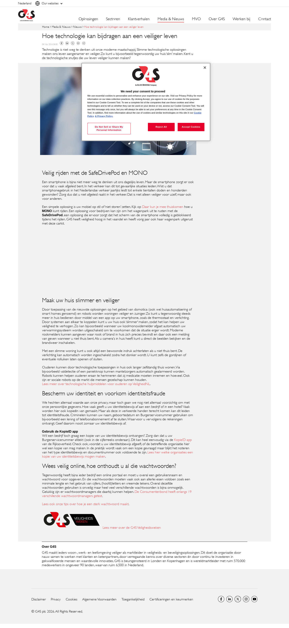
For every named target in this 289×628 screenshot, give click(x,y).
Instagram (246, 599)
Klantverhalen (139, 19)
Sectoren (113, 19)
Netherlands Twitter (238, 599)
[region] (145, 102)
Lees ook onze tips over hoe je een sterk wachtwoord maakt (85, 504)
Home (45, 26)
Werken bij (241, 19)
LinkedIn (229, 599)
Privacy (56, 599)
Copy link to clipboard (83, 43)
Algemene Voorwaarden (99, 599)
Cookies (71, 599)
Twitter (72, 43)
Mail (78, 43)
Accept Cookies (191, 127)
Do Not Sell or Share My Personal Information (109, 128)
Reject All (161, 127)
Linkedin (67, 43)
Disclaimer (38, 599)
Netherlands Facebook (221, 599)
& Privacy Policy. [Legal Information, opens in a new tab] (104, 116)
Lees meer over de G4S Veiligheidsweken (132, 528)
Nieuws (77, 26)
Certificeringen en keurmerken (171, 599)
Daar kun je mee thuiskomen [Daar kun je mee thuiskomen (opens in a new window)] (162, 207)
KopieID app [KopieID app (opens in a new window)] (183, 440)
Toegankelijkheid (132, 599)
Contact (264, 19)
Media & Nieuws (61, 26)
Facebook (61, 43)
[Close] (204, 67)
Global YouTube (254, 599)
